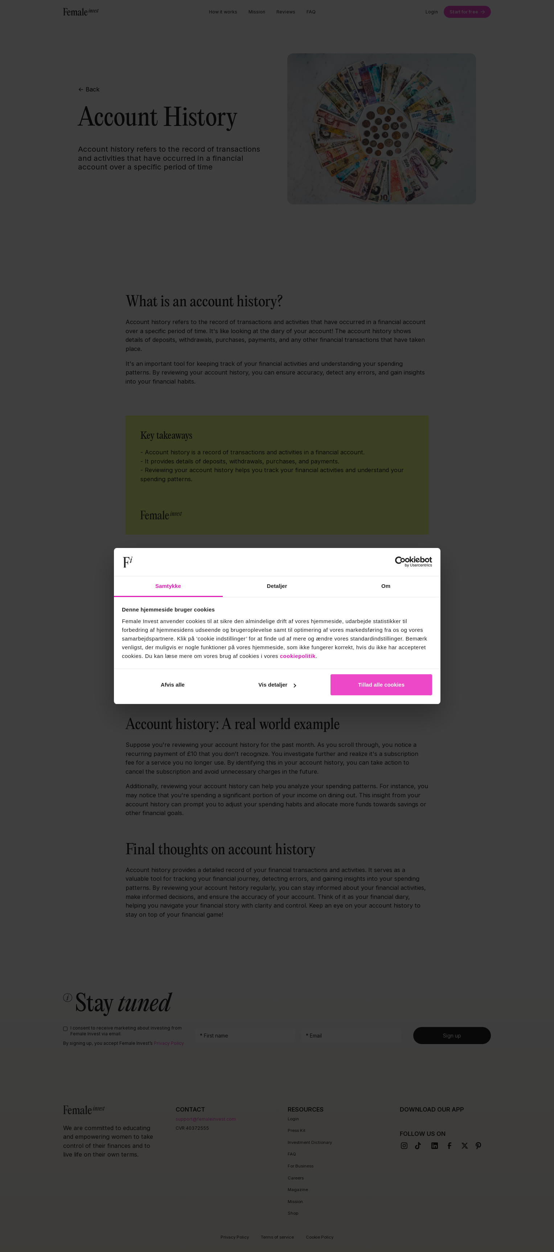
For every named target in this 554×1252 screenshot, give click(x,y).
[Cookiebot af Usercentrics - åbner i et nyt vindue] (400, 562)
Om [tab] (385, 586)
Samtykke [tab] (168, 586)
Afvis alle (173, 685)
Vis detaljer (277, 685)
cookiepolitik (298, 656)
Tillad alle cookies (381, 685)
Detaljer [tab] (277, 586)
